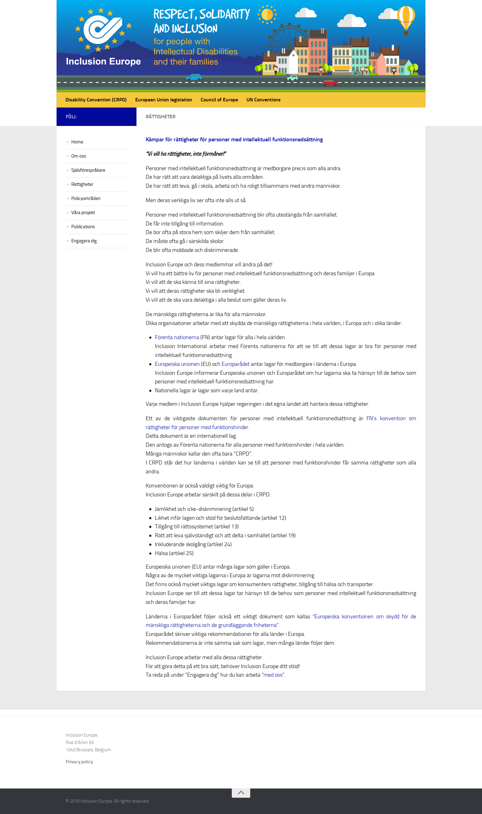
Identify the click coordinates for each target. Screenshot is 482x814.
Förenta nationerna (177, 337)
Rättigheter (82, 184)
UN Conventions (264, 100)
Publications (83, 226)
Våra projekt (83, 212)
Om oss (78, 156)
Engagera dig (84, 241)
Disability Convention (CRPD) (96, 100)
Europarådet (236, 364)
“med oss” (273, 674)
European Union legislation (163, 100)
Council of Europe (219, 100)
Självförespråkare (88, 170)
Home (77, 142)
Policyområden (86, 198)
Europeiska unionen (177, 364)
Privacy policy (79, 762)
